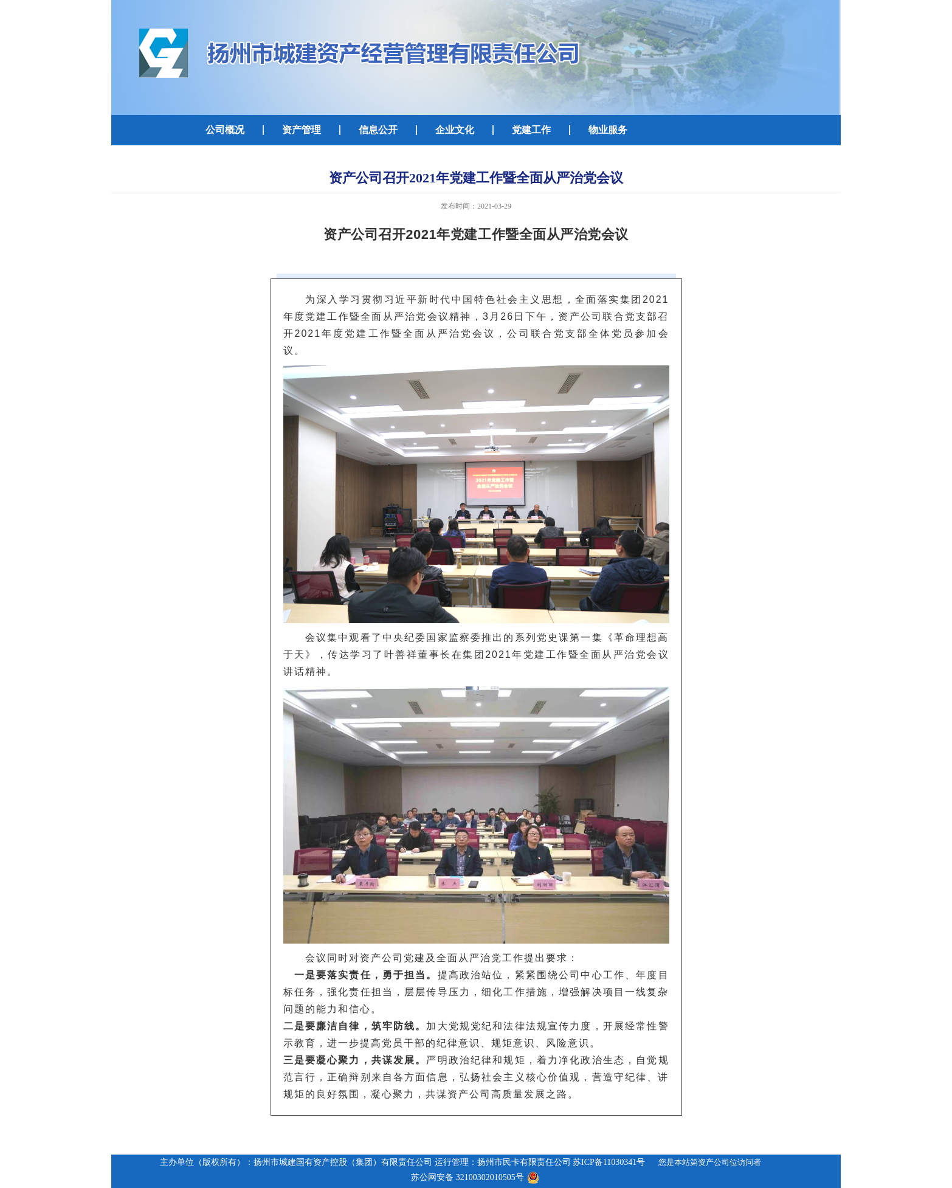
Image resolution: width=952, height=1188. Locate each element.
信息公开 (378, 130)
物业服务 (607, 130)
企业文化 (454, 130)
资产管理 (301, 130)
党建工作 (531, 130)
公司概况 (224, 130)
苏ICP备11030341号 (609, 1162)
